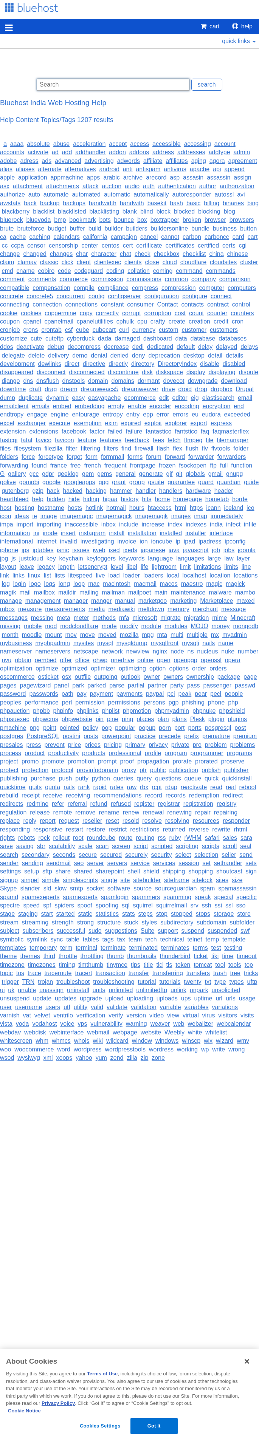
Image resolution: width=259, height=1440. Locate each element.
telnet (195, 939)
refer (58, 804)
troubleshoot (73, 982)
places (145, 719)
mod (51, 626)
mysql (105, 643)
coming (163, 271)
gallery (17, 474)
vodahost (44, 1023)
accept (118, 144)
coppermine (60, 313)
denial (99, 355)
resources (206, 821)
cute (36, 338)
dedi (138, 347)
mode (109, 626)
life (144, 567)
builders (136, 228)
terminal (86, 948)
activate (38, 152)
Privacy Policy (58, 1403)
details (234, 355)
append (234, 169)
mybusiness (16, 643)
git (179, 474)
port (179, 728)
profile (153, 753)
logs (49, 584)
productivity (63, 753)
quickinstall (236, 778)
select (183, 855)
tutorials (169, 982)
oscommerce (17, 677)
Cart (210, 26)
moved (107, 635)
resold (131, 821)
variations (224, 1007)
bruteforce (30, 228)
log (5, 584)
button (248, 228)
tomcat (203, 965)
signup (9, 880)
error (163, 414)
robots (26, 838)
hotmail (116, 508)
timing (67, 965)
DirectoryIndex (177, 364)
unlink (178, 990)
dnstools (73, 381)
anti (128, 169)
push (65, 778)
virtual (191, 1015)
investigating (97, 541)
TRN (28, 982)
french (92, 465)
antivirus (175, 169)
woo (5, 1049)
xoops (64, 1057)
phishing (193, 702)
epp (148, 414)
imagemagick (114, 516)
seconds (64, 855)
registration (198, 804)
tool (220, 965)
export (199, 423)
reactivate (194, 787)
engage (37, 414)
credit (221, 321)
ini (36, 533)
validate (117, 1007)
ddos (6, 347)
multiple (197, 635)
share (63, 871)
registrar (169, 804)
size (237, 880)
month (10, 635)
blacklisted (72, 211)
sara (246, 838)
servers (117, 863)
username (28, 1007)
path (67, 694)
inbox (108, 524)
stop (161, 913)
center (89, 245)
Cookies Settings (100, 1426)
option (157, 668)
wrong (236, 1049)
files (5, 448)
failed (115, 431)
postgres (11, 736)
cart (253, 237)
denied (119, 355)
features (110, 440)
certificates (180, 245)
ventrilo (63, 1015)
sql (125, 905)
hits (147, 499)
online (145, 660)
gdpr (48, 474)
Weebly (174, 1032)
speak (203, 897)
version (136, 1015)
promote (53, 761)
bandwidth (102, 203)
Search (207, 84)
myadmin (234, 635)
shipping (174, 871)
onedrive (122, 660)
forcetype (50, 457)
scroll (230, 846)
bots (104, 220)
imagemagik (151, 516)
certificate (149, 245)
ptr (143, 770)
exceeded (237, 414)
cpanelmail (58, 321)
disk (147, 372)
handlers (170, 491)
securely (136, 855)
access (139, 144)
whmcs (61, 1040)
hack (53, 491)
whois (82, 1040)
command (189, 271)
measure (30, 609)
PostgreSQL (42, 736)
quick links (236, 41)
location (219, 575)
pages (8, 685)
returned (174, 829)
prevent (54, 745)
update (42, 998)
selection (206, 855)
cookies (31, 313)
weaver (160, 1023)
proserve (232, 761)
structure (109, 922)
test (216, 948)
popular (125, 728)
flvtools (220, 448)
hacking (96, 491)
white (195, 1032)
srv (195, 905)
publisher (236, 770)
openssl (211, 660)
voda (22, 1023)
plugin (216, 719)
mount (53, 635)
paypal (155, 694)
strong (85, 922)
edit (164, 398)
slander (30, 888)
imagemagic (76, 516)
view (173, 1015)
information (15, 533)
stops (203, 913)
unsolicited (226, 990)
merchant (205, 609)
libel (132, 567)
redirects (11, 804)
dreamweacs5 (100, 389)
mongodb (245, 626)
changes (61, 254)
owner (152, 677)
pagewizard (35, 685)
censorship (63, 245)
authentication (177, 186)
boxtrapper (165, 220)
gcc (34, 474)
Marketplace (216, 601)
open (164, 660)
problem (216, 745)
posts (91, 736)
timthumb (90, 965)
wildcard (117, 1040)
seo (79, 863)
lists (59, 575)
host (5, 508)
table (72, 939)
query (144, 778)
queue (193, 778)
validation (144, 1007)
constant (112, 304)
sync (56, 939)
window (142, 1040)
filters (111, 448)
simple (50, 880)
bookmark (82, 220)
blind (146, 211)
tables (91, 939)
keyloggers (101, 558)
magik (8, 592)
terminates (175, 948)
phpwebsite (77, 719)
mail (25, 592)
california (95, 237)
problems (242, 745)
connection (47, 304)
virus (208, 1015)
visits (247, 1015)
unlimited (121, 990)
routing (145, 838)
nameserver (16, 651)
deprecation (164, 355)
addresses (191, 152)
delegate (13, 355)
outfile (82, 677)
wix (208, 1040)
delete (36, 355)
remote (62, 812)
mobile (33, 626)
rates (117, 787)
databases (233, 338)
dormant (149, 381)
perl (67, 702)
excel (7, 423)
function (241, 465)
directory (142, 364)
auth (149, 186)
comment (12, 279)
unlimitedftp (151, 990)
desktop (194, 355)
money (221, 626)
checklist (194, 254)
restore (96, 829)
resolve (152, 821)
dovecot (174, 381)
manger (101, 601)
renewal (153, 812)
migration (196, 618)
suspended (222, 930)
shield (151, 871)
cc (5, 245)
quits (35, 787)
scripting (187, 846)
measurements (65, 609)
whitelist (216, 1032)
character (103, 254)
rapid (100, 787)
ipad (189, 541)
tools (234, 965)
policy (90, 728)
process (10, 753)
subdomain (211, 922)
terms (200, 948)
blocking (209, 211)
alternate (50, 169)
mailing (89, 592)
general (125, 474)
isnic (63, 550)
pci (171, 694)
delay (205, 347)
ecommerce (140, 398)
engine (59, 414)
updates (65, 998)
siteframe (176, 880)
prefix (191, 736)
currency (143, 330)
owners (173, 677)
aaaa (17, 144)
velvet (42, 1015)
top (249, 965)
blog (229, 211)
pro (197, 745)
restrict (118, 829)
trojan (45, 982)
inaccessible (81, 524)
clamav (27, 262)
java (174, 550)
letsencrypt (92, 567)
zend (117, 1057)
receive (53, 795)
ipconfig (235, 541)
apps (93, 177)
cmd (7, 271)
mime (219, 618)
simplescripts (80, 880)
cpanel (32, 321)
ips (25, 550)
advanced (68, 161)
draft (35, 389)
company (203, 279)
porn (165, 728)
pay (82, 694)
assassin (218, 177)
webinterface (67, 1032)
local (172, 575)
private (180, 745)
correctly (107, 313)
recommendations (117, 795)
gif (169, 474)
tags (107, 939)
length (66, 567)
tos (20, 973)
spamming (177, 897)
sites (222, 880)
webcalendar (234, 1023)
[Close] (247, 1361)
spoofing (107, 905)
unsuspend (14, 998)
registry (226, 804)
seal (245, 846)
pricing (113, 745)
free (75, 465)
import (25, 524)
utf (67, 1007)
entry (133, 414)
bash (176, 203)
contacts (192, 304)
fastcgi (8, 440)
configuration (161, 296)
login (19, 584)
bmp (60, 220)
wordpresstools (125, 1049)
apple (7, 177)
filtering (90, 448)
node (177, 651)
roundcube (101, 838)
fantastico (158, 431)
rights (7, 838)
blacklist (43, 211)
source (142, 888)
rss (162, 838)
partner (157, 685)
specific (246, 897)
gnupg (234, 474)
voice (67, 1023)
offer (66, 660)
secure (88, 855)
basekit (157, 203)
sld (47, 888)
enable (137, 406)
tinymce (117, 965)
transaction (110, 973)
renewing (179, 812)
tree (235, 973)
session (188, 863)
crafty (157, 321)
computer (212, 288)
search (9, 855)
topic (6, 973)
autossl (224, 194)
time (227, 956)
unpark (199, 990)
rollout (61, 838)
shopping (200, 871)
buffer (77, 228)
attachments (62, 186)
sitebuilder (147, 880)
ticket (201, 956)
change (10, 254)
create (177, 321)
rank (84, 787)
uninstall (78, 990)
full (224, 465)
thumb (115, 956)
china (216, 254)
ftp (213, 465)
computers (242, 288)
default (186, 347)
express (221, 423)
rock (44, 838)
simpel (30, 880)
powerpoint (116, 736)
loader (131, 575)
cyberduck (81, 338)
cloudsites (223, 262)
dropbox (222, 389)
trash (220, 973)
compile (84, 288)
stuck (131, 922)
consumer (140, 304)
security (161, 855)
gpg (104, 482)
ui (2, 990)
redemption (204, 795)
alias (6, 169)
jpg (4, 558)
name (225, 643)
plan (163, 719)
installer (195, 533)
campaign (124, 237)
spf (47, 905)
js (13, 558)
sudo (95, 930)
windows (166, 1040)
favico (43, 440)
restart (74, 829)
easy (78, 398)
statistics (107, 913)
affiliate (152, 161)
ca (3, 237)
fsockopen (192, 465)
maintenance (188, 592)
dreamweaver (140, 389)
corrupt (131, 313)
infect (233, 524)
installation (142, 533)
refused (121, 804)
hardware (198, 491)
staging (28, 913)
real (231, 787)
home (162, 499)
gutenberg (15, 491)
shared (83, 871)
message (233, 609)
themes (30, 956)
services (164, 863)
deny (138, 355)
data (181, 338)
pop (107, 728)
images (181, 516)
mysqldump (131, 643)
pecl (215, 694)
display (195, 372)
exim (111, 423)
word (63, 1049)
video (156, 1015)
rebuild (9, 795)
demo (79, 355)
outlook (130, 677)
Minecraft (242, 618)
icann (213, 508)
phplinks (87, 711)
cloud (170, 262)
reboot (247, 787)
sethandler (228, 863)
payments (129, 694)
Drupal (245, 389)
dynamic (57, 398)
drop (201, 389)
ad (55, 152)
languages (190, 558)
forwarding (14, 465)
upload (114, 998)
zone (158, 1057)
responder (236, 821)
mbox (7, 609)
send (246, 855)
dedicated (160, 347)
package (228, 677)
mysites (83, 643)
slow (60, 888)
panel (61, 685)
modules (175, 626)
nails (208, 643)
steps (145, 913)
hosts (75, 508)
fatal (26, 440)
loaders (153, 575)
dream (68, 389)
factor (97, 431)
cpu (142, 321)
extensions (43, 431)
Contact (167, 304)
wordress (161, 1049)
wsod (7, 1057)
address (163, 152)
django (11, 381)
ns (190, 651)
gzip (37, 491)
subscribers (38, 930)
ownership (200, 677)
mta (162, 635)
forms (135, 457)
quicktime (13, 787)
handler (146, 491)
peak (185, 694)
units (99, 990)
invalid (68, 541)
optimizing (132, 668)
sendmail (59, 863)
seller (229, 855)
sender (9, 863)
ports (195, 728)
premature (216, 736)
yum (101, 1057)
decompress (84, 347)
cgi (243, 245)
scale (85, 846)
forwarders (231, 457)
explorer (176, 423)
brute (7, 228)
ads (46, 161)
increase (153, 524)
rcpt (157, 787)
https (196, 508)
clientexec (107, 262)
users (52, 1007)
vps (82, 1023)
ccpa (17, 245)
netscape (86, 651)
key (51, 558)
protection (35, 770)
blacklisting (104, 211)
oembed (46, 660)
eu (195, 414)
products (93, 753)
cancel (149, 237)
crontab (51, 330)
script (140, 846)
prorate (182, 761)
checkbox (167, 254)
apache (200, 169)
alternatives (80, 169)
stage (7, 913)
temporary (43, 948)
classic (49, 262)
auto (34, 194)
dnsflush (47, 381)
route (125, 838)
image (48, 516)
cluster (249, 262)
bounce (124, 220)
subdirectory (176, 922)
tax (121, 939)
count (196, 313)
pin (100, 719)
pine (112, 719)
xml (48, 1057)
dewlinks (49, 364)
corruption (157, 313)
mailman (113, 592)
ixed (114, 550)
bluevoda (38, 220)
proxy (128, 770)
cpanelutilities (95, 321)
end (239, 406)
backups (74, 203)
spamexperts (80, 897)
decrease (116, 347)
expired (131, 423)
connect (221, 296)
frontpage (142, 465)
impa (6, 524)
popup (147, 728)
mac (93, 584)
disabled (234, 364)
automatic (117, 194)
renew (131, 812)
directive (94, 364)
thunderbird (175, 956)
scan (102, 846)
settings (10, 871)
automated (86, 194)
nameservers (52, 651)
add (67, 152)
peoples (10, 702)
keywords (132, 558)
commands (220, 271)
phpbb (41, 711)
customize (13, 338)
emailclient (14, 406)
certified (208, 245)
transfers (198, 973)
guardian (228, 482)
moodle (32, 635)
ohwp (100, 660)
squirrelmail (171, 905)
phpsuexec (14, 719)
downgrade (202, 381)
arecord (156, 177)
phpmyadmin (171, 711)
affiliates (177, 161)
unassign (51, 990)
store (244, 913)
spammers (146, 897)
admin (242, 152)
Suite (147, 930)
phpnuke (204, 711)
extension (13, 431)
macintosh (116, 584)
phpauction (14, 711)
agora (217, 161)
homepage (187, 499)
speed (31, 905)
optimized (74, 668)
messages (14, 618)
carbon (192, 237)
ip (177, 541)
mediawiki (121, 609)
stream (9, 922)
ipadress (210, 541)
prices (92, 745)
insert (68, 533)
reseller (92, 821)
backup (50, 203)
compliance (113, 288)
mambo (245, 592)
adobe (8, 161)
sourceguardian (176, 888)
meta (63, 618)
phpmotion (137, 711)
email (245, 398)
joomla (247, 550)
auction (112, 186)
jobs (228, 550)
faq (205, 431)
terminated (143, 948)
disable (209, 364)
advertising (98, 161)
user (6, 1007)
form (91, 457)
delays (249, 347)
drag (51, 389)
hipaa (109, 499)
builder (113, 228)
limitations (207, 567)
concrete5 (39, 296)
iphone (9, 550)
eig (195, 398)
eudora (211, 414)
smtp (76, 888)
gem (88, 474)
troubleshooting (113, 982)
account (225, 144)
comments (42, 279)
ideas (21, 516)
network (112, 651)
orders (217, 668)
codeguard (88, 271)
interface (221, 533)
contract (218, 304)
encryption (217, 406)
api (217, 169)
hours (136, 508)
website (151, 1032)
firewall (144, 448)
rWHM (193, 838)
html (180, 508)
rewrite (221, 829)
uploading (140, 998)
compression (178, 288)
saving (25, 846)
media (96, 609)
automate (56, 194)
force (28, 457)
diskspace (169, 372)
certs (229, 245)
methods (104, 618)
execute (59, 423)
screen (121, 846)
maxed (245, 601)
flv (205, 448)
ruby (175, 838)
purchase (43, 778)
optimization (16, 668)
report (48, 821)
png (34, 728)
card (238, 237)
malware (220, 592)
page (250, 677)
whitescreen (16, 1040)
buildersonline (169, 228)
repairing (225, 812)
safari (212, 838)
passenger (217, 685)
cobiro (46, 271)
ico (250, 508)
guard (206, 482)
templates (13, 948)
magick (235, 584)
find (126, 448)
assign (242, 177)
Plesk (197, 719)
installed (171, 533)
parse (116, 685)
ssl (229, 905)
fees (158, 440)
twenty (192, 982)
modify (129, 626)
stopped (181, 913)
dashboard (157, 338)
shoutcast (229, 871)
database (203, 338)
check (142, 254)
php (233, 702)
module (151, 626)
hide (74, 499)
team (135, 939)
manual (125, 601)
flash (163, 448)
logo (34, 584)
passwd (245, 685)
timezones (42, 965)
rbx (144, 787)
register (144, 804)
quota (52, 787)
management (42, 601)
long (64, 584)
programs (240, 753)
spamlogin (115, 897)
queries (123, 778)
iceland (233, 508)
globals (195, 474)
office (82, 660)
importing (49, 524)
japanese (153, 550)
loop (79, 584)
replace (10, 821)
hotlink (94, 508)
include (128, 524)
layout (8, 567)
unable (27, 990)
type (220, 982)
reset (112, 821)
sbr (41, 846)
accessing (197, 144)
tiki (215, 956)
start (47, 913)
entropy (112, 414)
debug (55, 347)
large (214, 558)
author (207, 186)
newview (137, 651)
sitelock (202, 880)
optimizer (103, 668)
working (187, 1049)
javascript (196, 550)
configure (194, 296)
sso (240, 905)
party (177, 685)
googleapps (79, 482)
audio (132, 186)
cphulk (125, 321)
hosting (24, 508)
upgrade (91, 998)
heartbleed (14, 499)
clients (132, 262)
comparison (235, 279)
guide (251, 482)
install (116, 533)
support (168, 930)
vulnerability (106, 1023)
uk (11, 990)
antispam (148, 169)
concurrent (70, 296)
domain (98, 381)
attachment (28, 186)
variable (170, 1007)
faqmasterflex (230, 431)
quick (212, 778)
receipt (31, 795)
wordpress (88, 1049)
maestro (192, 584)
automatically (151, 194)
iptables (43, 550)
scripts (210, 846)
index (175, 524)
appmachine (66, 177)
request (69, 821)
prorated (206, 761)
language (160, 558)
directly (118, 364)
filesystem (27, 448)
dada (105, 338)
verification (90, 1015)
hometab (217, 499)
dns (28, 381)
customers (224, 330)
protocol (62, 770)
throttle (68, 956)
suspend (193, 930)
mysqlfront (164, 643)
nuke (227, 651)
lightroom (164, 567)
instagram (92, 533)
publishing (13, 778)
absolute (38, 144)
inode (50, 533)
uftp (252, 982)
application (32, 177)
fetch (174, 440)
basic (193, 203)
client (84, 262)
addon (117, 152)
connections (81, 304)
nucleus (207, 651)
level (117, 567)
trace (34, 973)
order (199, 668)
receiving (78, 795)
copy (86, 313)
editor (179, 398)
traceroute (57, 973)
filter (71, 448)
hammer (121, 491)
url (219, 998)
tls (169, 965)
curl (124, 330)
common (176, 279)
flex (177, 448)
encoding (187, 406)
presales (11, 745)
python (101, 778)
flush (192, 448)
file (209, 440)
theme (8, 956)
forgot (74, 457)
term (66, 948)
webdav (10, 1032)
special (223, 897)
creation (199, 321)
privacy (158, 745)
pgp (174, 702)
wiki (98, 1040)
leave (27, 567)
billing (211, 203)
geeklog (68, 474)
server (95, 863)
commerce (73, 279)
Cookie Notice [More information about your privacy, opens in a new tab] (24, 1411)
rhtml (240, 829)
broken (192, 220)
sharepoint (110, 871)
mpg (148, 635)
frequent (115, 465)
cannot (170, 237)
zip (144, 1057)
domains (123, 381)
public (158, 770)
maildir (67, 592)
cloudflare (193, 262)
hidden (56, 499)
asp (175, 177)
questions (168, 778)
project (9, 761)
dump (7, 398)
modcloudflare (79, 626)
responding (15, 829)
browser (215, 220)
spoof (85, 905)
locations (245, 575)
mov (71, 635)
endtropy (11, 414)
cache (18, 237)
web (178, 1023)
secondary (36, 855)
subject (9, 930)
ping (127, 719)
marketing (183, 601)
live (100, 575)
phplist (110, 711)
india (216, 524)
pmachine (13, 728)
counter (217, 313)
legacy (46, 567)
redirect (233, 795)
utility (80, 1007)
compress (145, 288)
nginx (160, 651)
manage (11, 601)
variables (197, 1007)
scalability (62, 846)
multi (177, 635)
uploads (167, 998)
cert (128, 245)
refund (98, 804)
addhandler (90, 152)
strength (63, 922)
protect (9, 770)
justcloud (31, 558)
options (179, 668)
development (17, 364)
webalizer (200, 1023)
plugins (237, 719)
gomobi (29, 482)
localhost (194, 575)
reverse (199, 829)
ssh (206, 905)
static (85, 913)
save (6, 846)
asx (4, 186)
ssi (218, 905)
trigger (10, 982)
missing (10, 626)
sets (250, 863)
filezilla (53, 448)
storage (224, 913)
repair (203, 812)
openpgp (185, 660)
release (40, 812)
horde (240, 499)
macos (169, 584)
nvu (6, 660)
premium (245, 736)
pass (193, 685)
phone (216, 702)
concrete (11, 296)
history (129, 499)
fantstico (186, 431)
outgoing (105, 677)
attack (90, 186)
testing (233, 948)
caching (39, 237)
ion (143, 541)
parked (96, 685)
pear (201, 694)
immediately (227, 516)
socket (95, 888)
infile (250, 524)
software (118, 888)
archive (133, 177)
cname (26, 271)
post (240, 728)
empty (116, 406)
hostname (51, 508)
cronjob (10, 330)
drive (168, 389)
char (82, 254)
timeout (246, 956)
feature (87, 440)
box (142, 220)
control (241, 304)
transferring (167, 973)
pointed (70, 728)
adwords (128, 161)
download (234, 381)
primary (135, 745)
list (47, 575)
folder (240, 448)
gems (104, 474)
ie (34, 516)
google (51, 482)
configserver (124, 296)
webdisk (35, 1032)
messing (42, 618)
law (228, 558)
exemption (88, 423)
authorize (12, 194)
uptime (203, 998)
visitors (227, 1015)
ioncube (161, 541)
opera (232, 660)
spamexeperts (41, 897)
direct (72, 364)
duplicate (31, 398)
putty (81, 778)
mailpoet (139, 592)
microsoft (144, 618)
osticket (48, 677)
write (218, 1049)
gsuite (156, 482)
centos (110, 245)
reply (29, 821)
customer (193, 330)
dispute (249, 372)
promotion (81, 761)
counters (242, 313)
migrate (170, 618)
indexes (196, 524)
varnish (10, 1015)
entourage (85, 414)
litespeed (80, 575)
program (175, 753)
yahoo (84, 1057)
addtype (219, 152)
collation (138, 271)
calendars (66, 237)
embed (62, 406)
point (49, 728)
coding (115, 271)
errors (180, 414)
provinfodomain (97, 770)
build (94, 228)
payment (101, 694)
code (64, 271)
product (35, 753)
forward (175, 457)
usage (247, 998)
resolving (177, 821)
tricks (251, 973)
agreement (242, 161)
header (223, 491)
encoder (160, 406)
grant (119, 482)
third (49, 956)
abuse (61, 144)
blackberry (15, 211)
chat (125, 254)
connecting (14, 304)
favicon (64, 440)
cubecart (104, 330)
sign (250, 871)
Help (242, 26)
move (87, 635)
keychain (71, 558)
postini (71, 736)
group (137, 482)
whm (42, 1040)
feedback (137, 440)
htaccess (160, 508)
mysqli (190, 643)
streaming (35, 922)
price (74, 745)
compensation (51, 288)
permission (89, 702)
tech (151, 939)
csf (69, 330)
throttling (92, 956)
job (216, 550)
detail (215, 355)
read (216, 787)
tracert (83, 973)
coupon (10, 321)
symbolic (11, 939)
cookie (8, 313)
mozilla (129, 635)
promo (30, 761)
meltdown (151, 609)
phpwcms (45, 719)
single (109, 880)
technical (172, 939)
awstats (10, 203)
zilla (132, 1057)
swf (245, 930)
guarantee (181, 482)
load (113, 575)
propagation (153, 761)
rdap (171, 787)
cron (237, 321)
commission (107, 279)
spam (207, 888)
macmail (145, 584)
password (13, 694)
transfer (139, 973)
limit (185, 567)
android (109, 169)
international (16, 541)
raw (131, 787)
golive (8, 482)
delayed (226, 347)
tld (160, 965)
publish (211, 770)
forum (153, 457)
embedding (89, 406)
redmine (37, 804)
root (78, 838)
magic (214, 584)
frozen (167, 465)
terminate (113, 948)
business (225, 228)
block (164, 211)
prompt (107, 761)
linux (34, 575)
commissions (143, 279)
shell (133, 871)
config (96, 296)
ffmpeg (193, 440)
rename (109, 812)
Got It (154, 1426)
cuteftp (54, 338)
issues (80, 550)
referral (77, 804)
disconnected (86, 372)
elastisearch (218, 398)
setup (31, 871)
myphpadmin (52, 643)
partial (136, 685)
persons (154, 702)
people (234, 694)
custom (168, 330)
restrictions (144, 829)
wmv (243, 1040)
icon (5, 516)
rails (69, 787)
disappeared (16, 372)
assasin (193, 177)
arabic (111, 177)
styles (149, 922)
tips (135, 965)
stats (128, 913)
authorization (237, 186)
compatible (14, 288)
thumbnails (141, 956)
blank (130, 211)
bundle (200, 228)
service (140, 863)
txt (208, 982)
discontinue (123, 372)
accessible (166, 144)
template (233, 939)
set (206, 863)
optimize (47, 668)
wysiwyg (28, 1057)
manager (76, 601)
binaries (233, 203)
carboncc (217, 237)
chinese (237, 254)
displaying (222, 372)
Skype (8, 888)
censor (36, 245)
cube (82, 330)
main (160, 592)
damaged (127, 338)
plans (179, 719)
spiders (64, 905)
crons (30, 330)
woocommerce (34, 1049)
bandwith (132, 203)
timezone (12, 965)
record (153, 795)
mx (215, 635)
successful (71, 930)
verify (116, 1015)
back (30, 203)
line (246, 567)
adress (29, 161)
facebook (74, 431)
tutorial (147, 982)
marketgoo (152, 601)
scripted (161, 846)
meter (81, 618)
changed (34, 254)
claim (7, 262)
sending (32, 863)
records (176, 795)
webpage (125, 1032)
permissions (124, 702)
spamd (9, 897)
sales (230, 838)
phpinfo (63, 711)
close (152, 262)
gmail (215, 474)
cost (180, 313)
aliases (25, 169)
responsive (47, 829)
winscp (191, 1040)
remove (85, 812)
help (37, 499)
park (78, 685)
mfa (124, 618)
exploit (153, 423)
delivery (58, 355)
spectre (10, 905)
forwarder (201, 457)
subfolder (242, 922)
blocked (184, 211)
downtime (13, 389)
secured (111, 855)
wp (205, 1049)
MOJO (199, 626)
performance (42, 702)
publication (183, 770)
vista (6, 1023)
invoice (126, 541)
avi (241, 194)
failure (134, 431)
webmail (98, 1032)
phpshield (232, 711)
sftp (47, 871)
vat (27, 1015)
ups (186, 998)
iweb (99, 550)
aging (198, 161)
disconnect (51, 372)
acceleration (89, 144)
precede (170, 736)
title (148, 965)
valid (97, 1007)
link (4, 575)
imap (200, 516)
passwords (43, 694)
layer (243, 558)
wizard (224, 1040)
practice (144, 736)
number (248, 651)
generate (151, 474)
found (39, 465)
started (65, 913)
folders (9, 457)
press (33, 745)
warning (136, 1023)
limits (231, 567)
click (67, 262)
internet (46, 541)
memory (178, 609)
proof (127, 761)
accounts (12, 152)
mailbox (44, 592)
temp (212, 939)
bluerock (11, 220)
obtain (23, 660)
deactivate (30, 347)
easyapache (104, 398)
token (182, 965)
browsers (242, 220)
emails (41, 406)
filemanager (233, 440)
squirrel (142, 905)
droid (185, 389)
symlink (37, 939)
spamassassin (237, 888)
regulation (13, 812)
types (236, 982)
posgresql (218, 728)
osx (66, 677)
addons (139, 152)
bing (253, 203)
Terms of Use (102, 1374)
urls (231, 998)
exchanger (31, 423)
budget (57, 228)
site (125, 880)
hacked (72, 491)
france (58, 465)
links (18, 575)
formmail (112, 457)
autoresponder (191, 194)
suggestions (121, 930)
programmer (206, 753)
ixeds (130, 550)
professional (125, 753)
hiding (91, 499)
